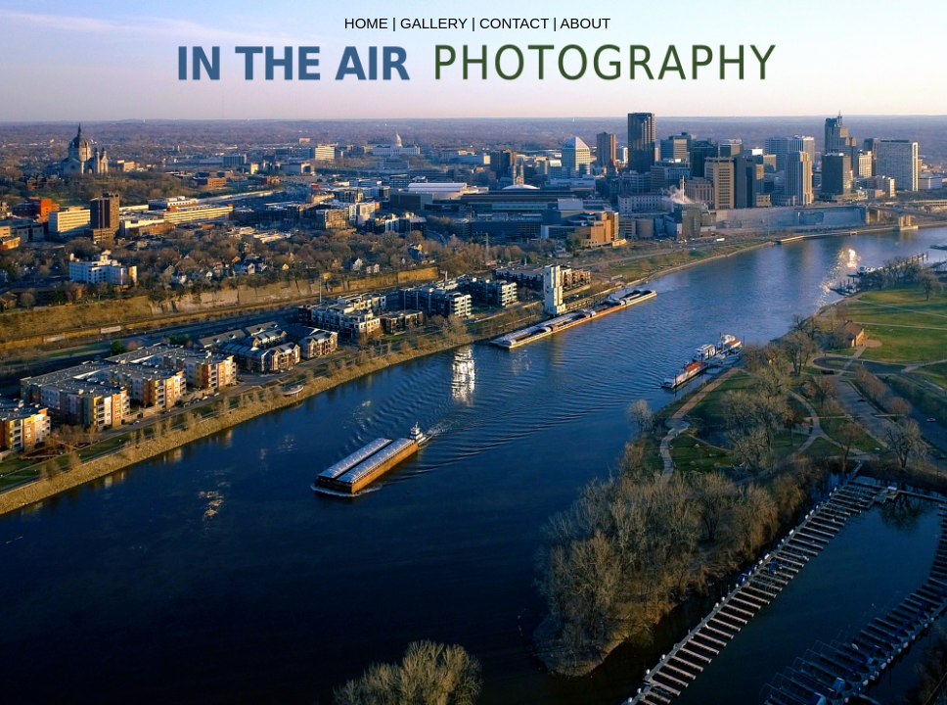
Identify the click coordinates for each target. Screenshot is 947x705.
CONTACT (514, 23)
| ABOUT (581, 23)
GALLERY (434, 23)
